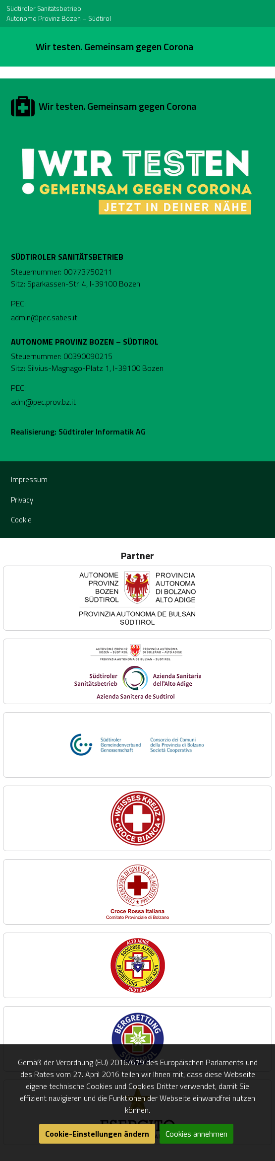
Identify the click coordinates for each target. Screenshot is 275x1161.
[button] (137, 598)
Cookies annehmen (196, 1134)
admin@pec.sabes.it (44, 317)
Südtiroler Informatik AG (102, 431)
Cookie (21, 519)
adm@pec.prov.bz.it (43, 402)
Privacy (22, 500)
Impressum (29, 479)
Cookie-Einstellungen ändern (97, 1134)
